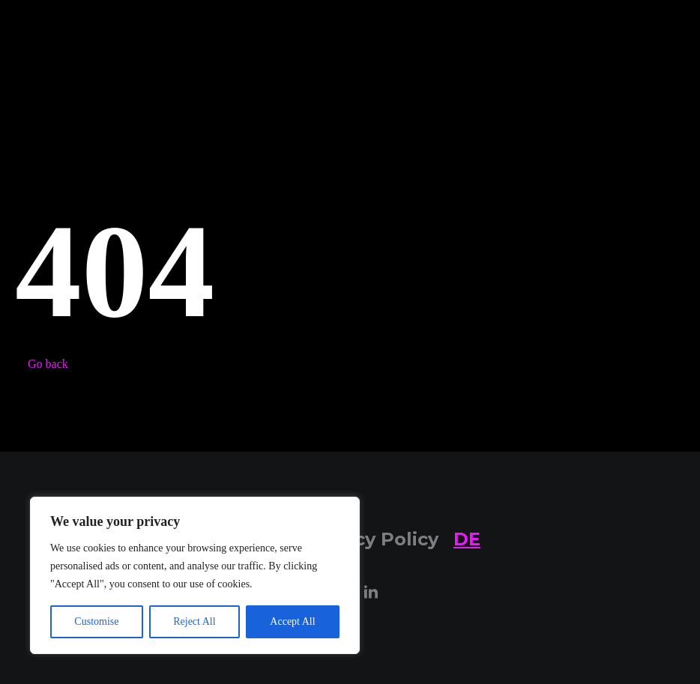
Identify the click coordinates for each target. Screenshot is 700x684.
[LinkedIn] (370, 592)
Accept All (292, 621)
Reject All (194, 621)
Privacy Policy (372, 539)
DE (466, 539)
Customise (96, 621)
